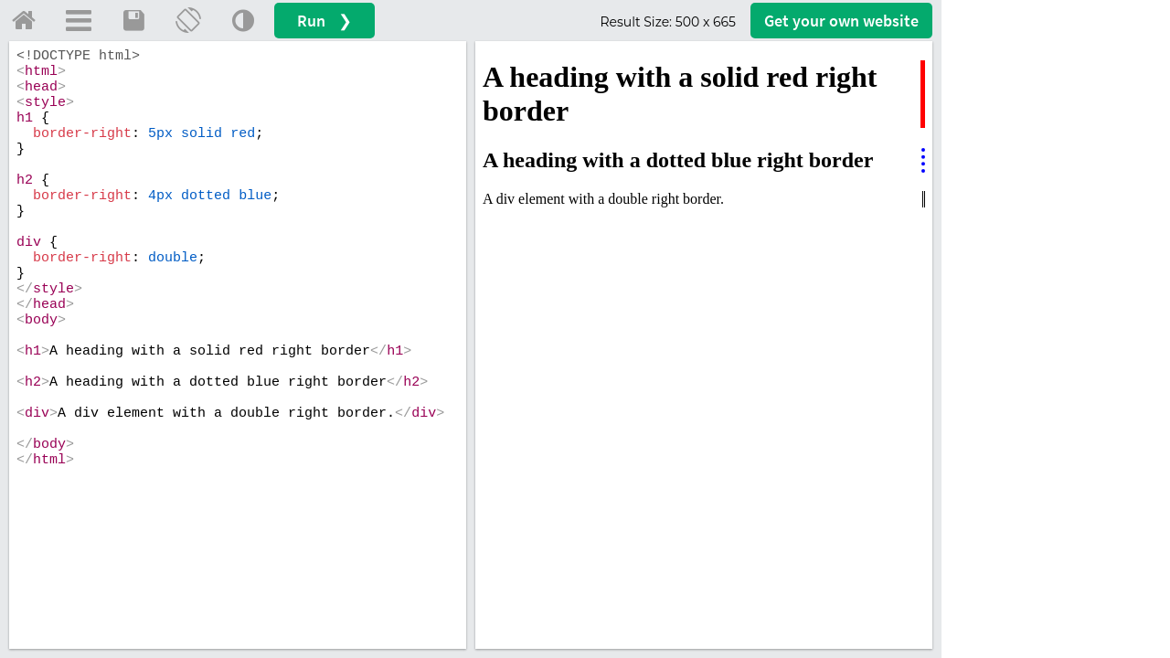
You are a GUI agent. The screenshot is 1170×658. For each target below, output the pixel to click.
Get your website (841, 20)
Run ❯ (324, 20)
